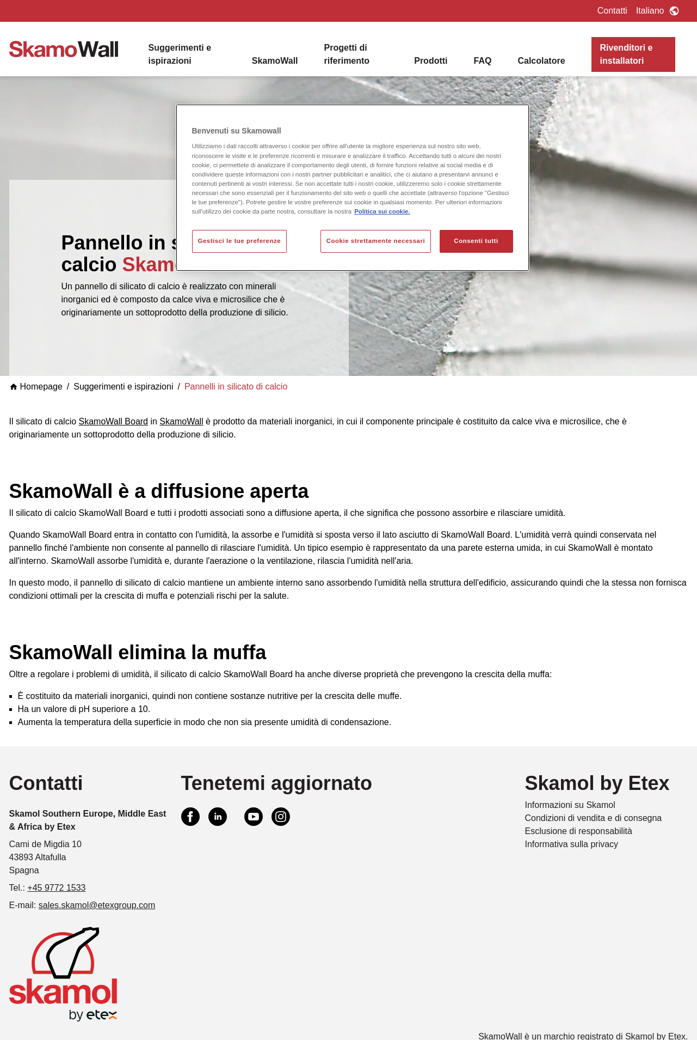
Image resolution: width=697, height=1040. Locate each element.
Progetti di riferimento (347, 54)
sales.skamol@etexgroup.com (97, 905)
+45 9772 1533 (56, 887)
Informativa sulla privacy (572, 844)
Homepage (36, 386)
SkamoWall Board (113, 421)
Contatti (612, 10)
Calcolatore (541, 60)
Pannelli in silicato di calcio (235, 386)
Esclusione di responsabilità (578, 831)
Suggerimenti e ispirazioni (180, 54)
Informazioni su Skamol (570, 805)
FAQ (483, 60)
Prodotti (430, 60)
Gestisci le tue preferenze (239, 241)
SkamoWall (275, 60)
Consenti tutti (476, 241)
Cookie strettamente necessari (375, 241)
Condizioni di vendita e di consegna (593, 818)
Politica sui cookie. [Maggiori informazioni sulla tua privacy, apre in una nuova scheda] (382, 211)
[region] (352, 187)
